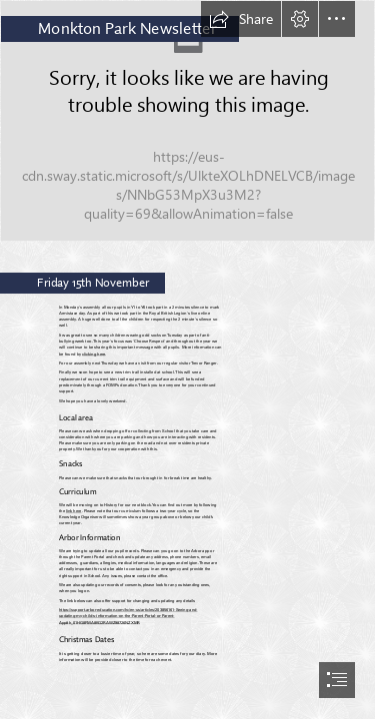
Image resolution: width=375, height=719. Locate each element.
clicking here (94, 354)
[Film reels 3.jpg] (187, 121)
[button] (241, 19)
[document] (187, 359)
